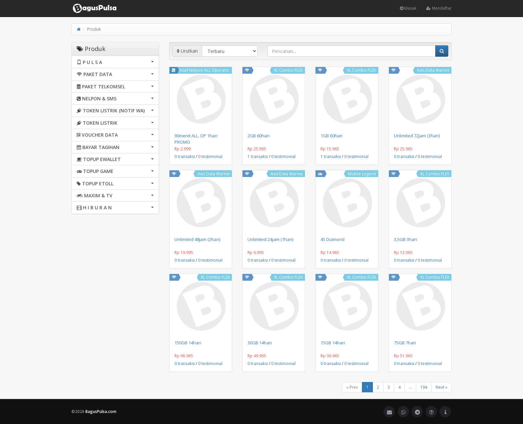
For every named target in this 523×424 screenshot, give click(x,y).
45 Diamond (333, 239)
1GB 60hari (332, 136)
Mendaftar (439, 8)
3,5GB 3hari (405, 239)
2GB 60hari (258, 136)
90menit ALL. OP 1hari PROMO (195, 139)
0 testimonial (210, 156)
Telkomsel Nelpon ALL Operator (199, 70)
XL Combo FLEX (288, 70)
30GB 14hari (259, 343)
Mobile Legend (362, 174)
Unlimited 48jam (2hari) (197, 239)
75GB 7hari (405, 343)
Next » (441, 387)
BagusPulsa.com (100, 411)
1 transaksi (257, 156)
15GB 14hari (333, 343)
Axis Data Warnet (433, 70)
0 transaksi (184, 156)
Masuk (408, 8)
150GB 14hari (187, 343)
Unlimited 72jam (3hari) (417, 136)
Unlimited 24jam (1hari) (270, 239)
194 (423, 387)
